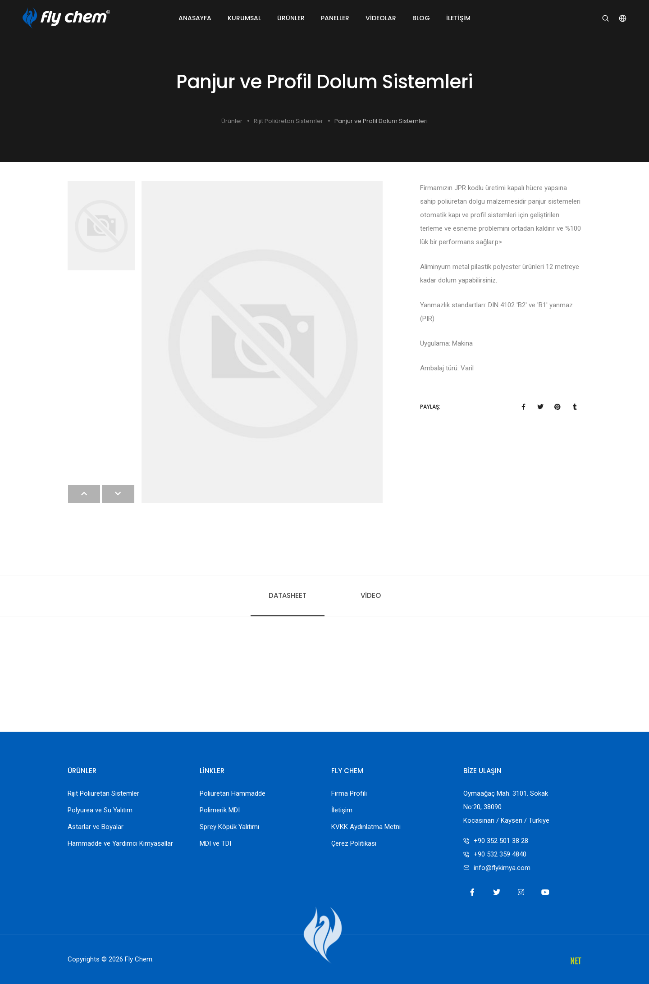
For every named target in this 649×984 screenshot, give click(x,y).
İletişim (458, 18)
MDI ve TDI (215, 843)
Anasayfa (194, 18)
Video (371, 595)
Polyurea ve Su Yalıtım (100, 810)
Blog (421, 18)
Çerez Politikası (353, 843)
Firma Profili (349, 793)
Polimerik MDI (220, 810)
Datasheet (287, 595)
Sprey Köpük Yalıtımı (229, 827)
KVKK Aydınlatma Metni (366, 827)
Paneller (335, 18)
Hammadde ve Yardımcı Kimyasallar (120, 843)
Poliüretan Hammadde (232, 793)
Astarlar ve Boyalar (95, 827)
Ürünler (291, 18)
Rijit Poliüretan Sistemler (288, 121)
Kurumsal (244, 18)
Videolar (381, 18)
